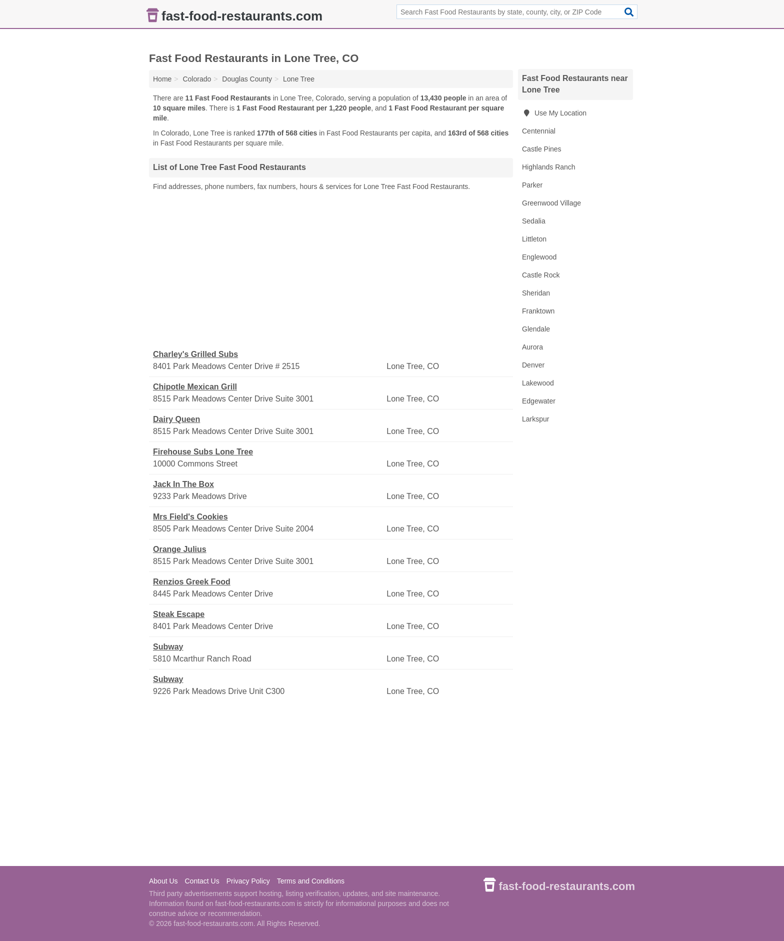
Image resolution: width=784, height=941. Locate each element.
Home (162, 79)
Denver (533, 365)
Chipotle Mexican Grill (195, 386)
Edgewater (539, 401)
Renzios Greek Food (191, 582)
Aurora (532, 347)
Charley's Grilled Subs (195, 354)
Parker (532, 185)
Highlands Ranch (549, 167)
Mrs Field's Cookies (190, 516)
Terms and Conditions (310, 881)
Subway (168, 646)
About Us (163, 881)
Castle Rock (541, 275)
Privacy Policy (248, 881)
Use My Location (554, 113)
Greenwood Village (551, 203)
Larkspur (535, 419)
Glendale (536, 329)
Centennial (539, 131)
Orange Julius (179, 549)
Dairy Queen (176, 419)
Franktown (538, 311)
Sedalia (534, 221)
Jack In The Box (183, 484)
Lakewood (538, 383)
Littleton (534, 239)
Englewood (539, 257)
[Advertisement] (331, 270)
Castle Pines (542, 149)
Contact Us (201, 881)
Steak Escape (178, 614)
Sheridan (536, 293)
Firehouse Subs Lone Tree (203, 452)
